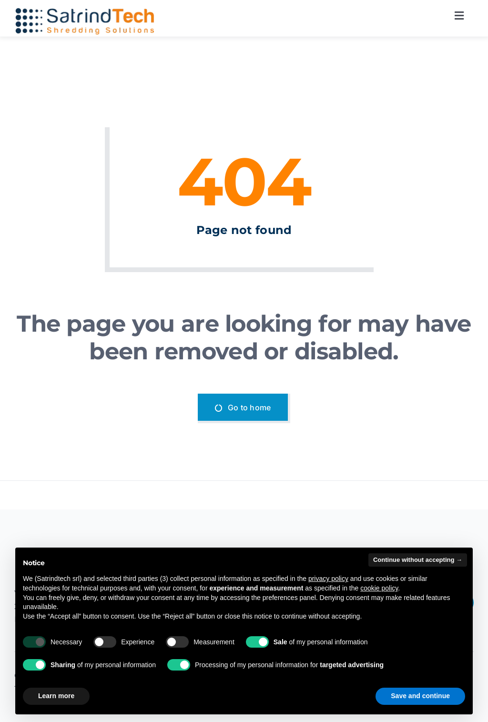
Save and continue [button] (420, 696)
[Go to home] (244, 408)
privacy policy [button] (328, 578)
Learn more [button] (56, 696)
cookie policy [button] (379, 588)
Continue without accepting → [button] (417, 559)
